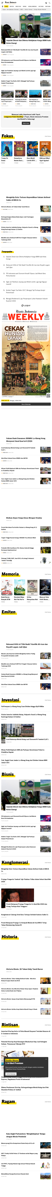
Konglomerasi (32, 6)
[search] (49, 3)
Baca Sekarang (26, 404)
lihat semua (48, 136)
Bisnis (24, 6)
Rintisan (47, 6)
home (6, 6)
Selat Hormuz (28, 9)
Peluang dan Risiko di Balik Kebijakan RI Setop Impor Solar (21, 100)
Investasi (18, 6)
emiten (12, 6)
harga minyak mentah (40, 9)
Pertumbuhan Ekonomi (13, 9)
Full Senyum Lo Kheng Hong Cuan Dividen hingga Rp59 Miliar (35, 100)
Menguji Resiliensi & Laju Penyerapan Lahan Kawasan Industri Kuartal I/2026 (7, 100)
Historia (40, 6)
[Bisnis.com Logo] (10, 2)
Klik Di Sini (26, 123)
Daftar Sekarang (11, 1074)
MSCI (21, 9)
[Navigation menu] (3, 3)
